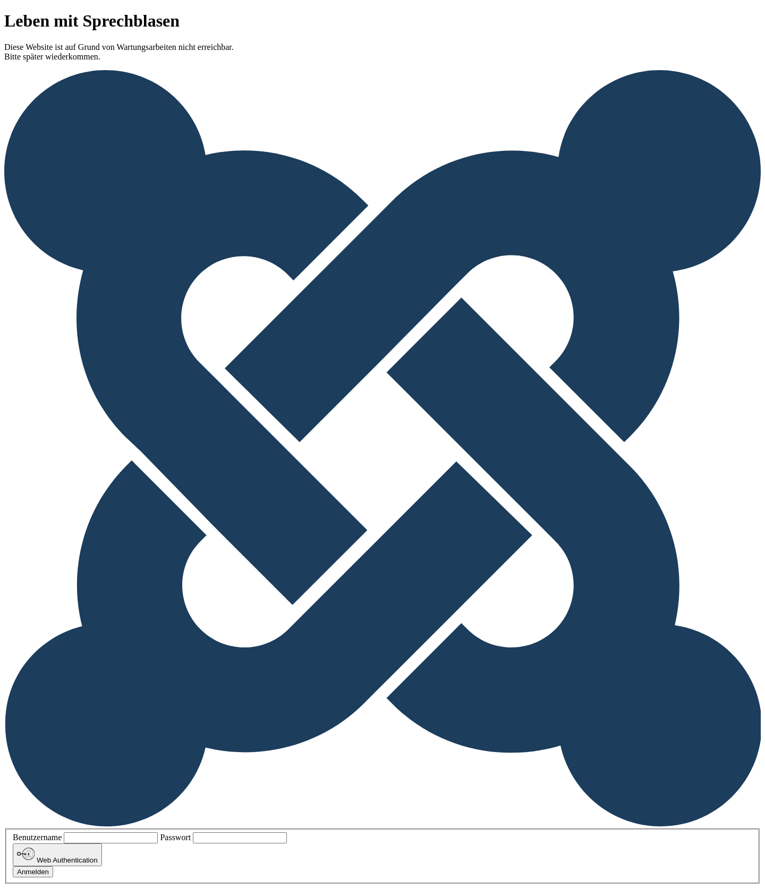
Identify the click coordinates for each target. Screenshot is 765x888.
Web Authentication (57, 854)
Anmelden (33, 872)
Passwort (175, 837)
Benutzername (37, 837)
